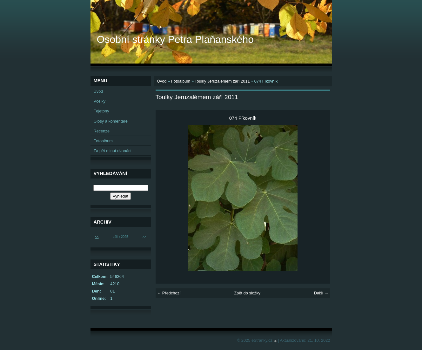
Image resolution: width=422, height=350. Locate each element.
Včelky (100, 101)
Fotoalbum (180, 81)
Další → (321, 293)
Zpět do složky (247, 293)
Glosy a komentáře (111, 121)
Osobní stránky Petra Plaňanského (175, 39)
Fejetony (101, 111)
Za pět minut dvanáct (113, 150)
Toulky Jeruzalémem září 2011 (222, 81)
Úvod (162, 81)
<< (97, 237)
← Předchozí (169, 293)
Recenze (102, 131)
